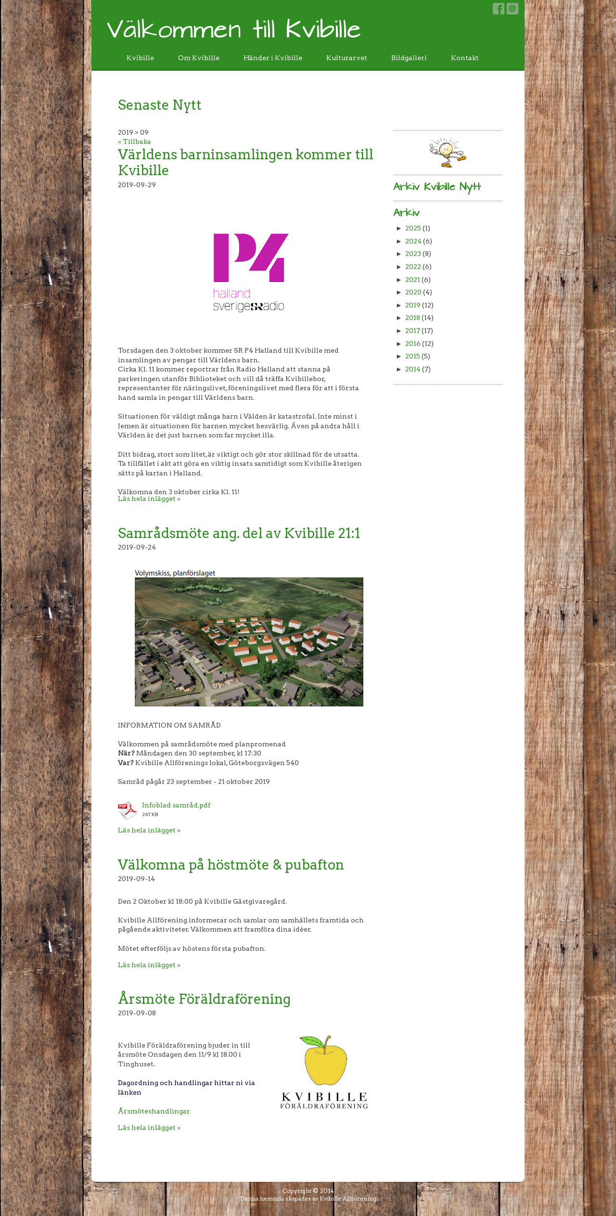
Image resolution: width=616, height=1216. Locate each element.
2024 (413, 241)
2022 (413, 266)
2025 (413, 228)
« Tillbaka (134, 141)
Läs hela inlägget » (149, 498)
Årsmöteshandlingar (154, 1111)
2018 (412, 317)
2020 (413, 292)
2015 (412, 356)
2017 (412, 330)
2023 (413, 253)
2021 (412, 279)
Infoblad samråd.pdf (176, 805)
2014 (413, 369)
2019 (413, 305)
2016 (413, 343)
